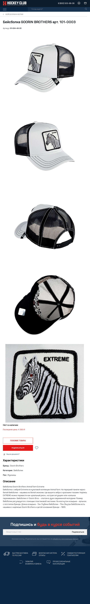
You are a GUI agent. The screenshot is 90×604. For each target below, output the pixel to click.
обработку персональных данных (65, 539)
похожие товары (18, 441)
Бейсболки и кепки (14, 14)
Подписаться (78, 532)
